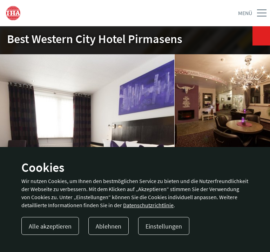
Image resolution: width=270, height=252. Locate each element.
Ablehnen (108, 226)
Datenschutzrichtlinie (148, 205)
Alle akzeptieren (50, 226)
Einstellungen (164, 226)
